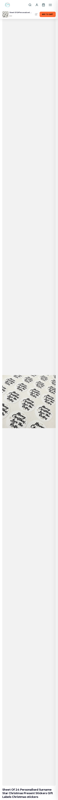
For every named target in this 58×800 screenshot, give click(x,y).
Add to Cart (47, 14)
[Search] (30, 5)
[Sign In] (37, 5)
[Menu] (50, 5)
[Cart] (43, 5)
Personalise (36, 14)
